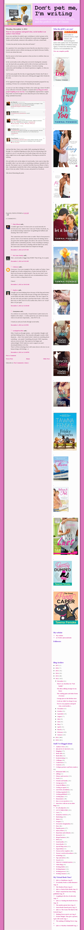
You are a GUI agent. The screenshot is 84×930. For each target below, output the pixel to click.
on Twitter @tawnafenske (64, 638)
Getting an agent (61, 787)
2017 (57, 665)
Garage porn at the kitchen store (67, 698)
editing (58, 774)
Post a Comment (11, 355)
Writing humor (61, 869)
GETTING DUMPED (63, 790)
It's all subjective (61, 808)
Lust (57, 812)
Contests (59, 765)
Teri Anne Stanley (18, 255)
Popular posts (60, 828)
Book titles (59, 756)
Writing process (61, 871)
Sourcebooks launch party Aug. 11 (66, 907)
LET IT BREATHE (62, 810)
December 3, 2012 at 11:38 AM (20, 306)
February (60, 732)
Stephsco (15, 290)
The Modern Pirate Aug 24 (64, 887)
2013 (57, 676)
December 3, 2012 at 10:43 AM (20, 284)
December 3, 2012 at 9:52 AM (20, 261)
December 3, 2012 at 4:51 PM (20, 325)
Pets (57, 826)
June (59, 721)
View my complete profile (61, 51)
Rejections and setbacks (63, 833)
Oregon (58, 821)
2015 (57, 670)
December (60, 681)
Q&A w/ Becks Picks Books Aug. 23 (67, 889)
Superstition (60, 849)
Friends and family (62, 780)
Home (28, 359)
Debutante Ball (61, 771)
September (60, 714)
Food (57, 778)
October (60, 711)
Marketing (59, 817)
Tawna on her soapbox (63, 851)
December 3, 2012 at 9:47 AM (20, 250)
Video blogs (59, 864)
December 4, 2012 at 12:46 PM (20, 352)
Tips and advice (61, 858)
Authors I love (60, 746)
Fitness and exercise (62, 776)
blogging (59, 751)
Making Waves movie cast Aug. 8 (66, 914)
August (59, 716)
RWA (58, 839)
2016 (57, 668)
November (60, 708)
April (59, 727)
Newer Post (9, 359)
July (58, 719)
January (60, 735)
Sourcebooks (60, 844)
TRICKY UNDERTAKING (64, 862)
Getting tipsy (60, 796)
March (59, 729)
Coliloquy (59, 760)
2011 (57, 737)
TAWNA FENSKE (71, 32)
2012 (57, 678)
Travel (58, 860)
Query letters (60, 830)
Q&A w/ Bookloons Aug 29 (64, 880)
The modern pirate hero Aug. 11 (65, 905)
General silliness (61, 785)
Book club (59, 753)
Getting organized (61, 792)
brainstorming (60, 758)
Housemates (60, 799)
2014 (57, 673)
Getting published (61, 794)
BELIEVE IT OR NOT (63, 749)
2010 (57, 740)
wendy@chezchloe (18, 330)
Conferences (60, 762)
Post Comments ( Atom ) (21, 363)
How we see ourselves (62, 801)
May (58, 724)
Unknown (16, 267)
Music (58, 819)
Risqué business (61, 837)
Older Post (46, 359)
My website (59, 635)
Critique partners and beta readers (67, 767)
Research (59, 835)
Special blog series (61, 846)
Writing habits (60, 867)
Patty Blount (17, 224)
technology (59, 855)
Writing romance (61, 873)
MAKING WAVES (62, 815)
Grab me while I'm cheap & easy (67, 701)
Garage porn (60, 783)
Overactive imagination (63, 824)
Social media (60, 842)
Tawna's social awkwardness (65, 853)
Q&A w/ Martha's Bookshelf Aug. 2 (67, 925)
